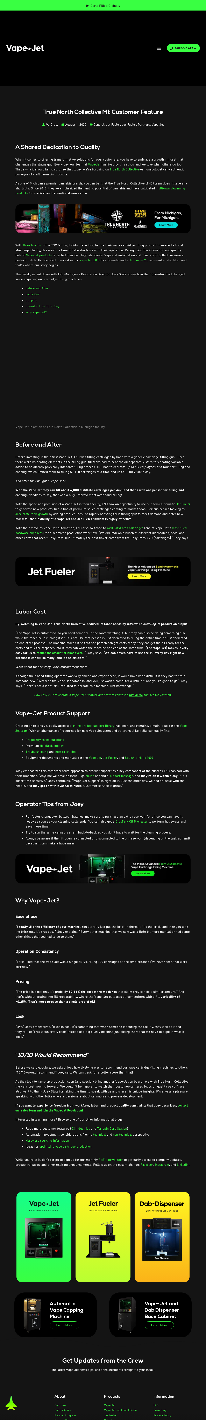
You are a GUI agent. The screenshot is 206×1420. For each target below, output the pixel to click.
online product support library (94, 726)
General (98, 124)
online (90, 776)
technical (99, 1134)
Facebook (147, 1164)
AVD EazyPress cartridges (126, 528)
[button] (159, 48)
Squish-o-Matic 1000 (141, 758)
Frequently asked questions (46, 740)
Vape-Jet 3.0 (88, 260)
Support (31, 300)
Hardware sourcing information (48, 1140)
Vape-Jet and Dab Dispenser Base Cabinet (161, 1315)
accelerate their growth (48, 514)
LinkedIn (21, 1169)
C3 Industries (81, 1128)
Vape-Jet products (39, 255)
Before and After (38, 288)
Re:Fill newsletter (111, 1160)
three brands (32, 245)
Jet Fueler (112, 124)
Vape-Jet (159, 124)
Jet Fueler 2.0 (140, 260)
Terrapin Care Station (113, 1128)
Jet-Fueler (129, 124)
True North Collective (125, 169)
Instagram (163, 1164)
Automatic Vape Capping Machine (65, 1315)
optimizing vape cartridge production (66, 1146)
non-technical (123, 1134)
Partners (144, 124)
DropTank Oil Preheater (132, 821)
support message (122, 776)
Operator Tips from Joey (43, 306)
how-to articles (67, 752)
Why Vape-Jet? (37, 312)
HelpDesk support (53, 746)
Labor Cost (34, 294)
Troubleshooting (37, 752)
